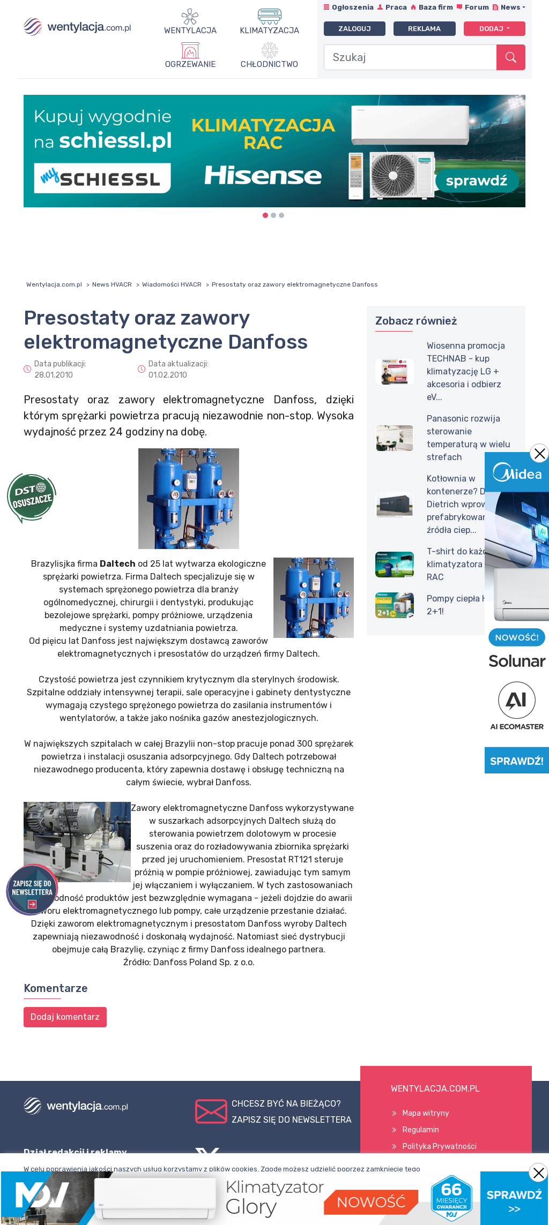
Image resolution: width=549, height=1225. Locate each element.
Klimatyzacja (269, 30)
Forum (477, 7)
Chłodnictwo (269, 64)
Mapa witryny (426, 1113)
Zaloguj (354, 29)
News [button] (511, 7)
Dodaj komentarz (65, 1017)
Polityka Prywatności (440, 1146)
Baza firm (436, 7)
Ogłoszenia (353, 7)
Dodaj (492, 29)
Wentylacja (190, 30)
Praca (396, 7)
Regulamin (421, 1129)
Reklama (424, 29)
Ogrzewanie (190, 64)
